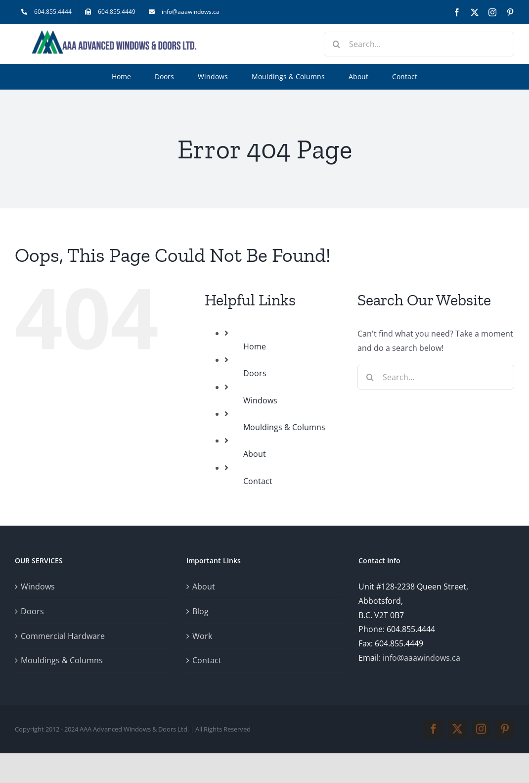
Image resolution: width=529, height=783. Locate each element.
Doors (254, 373)
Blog (200, 611)
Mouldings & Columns (284, 427)
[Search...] (419, 44)
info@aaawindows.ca (421, 657)
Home (254, 346)
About (254, 453)
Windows (260, 400)
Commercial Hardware (63, 636)
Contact (257, 481)
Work (202, 636)
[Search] (336, 44)
